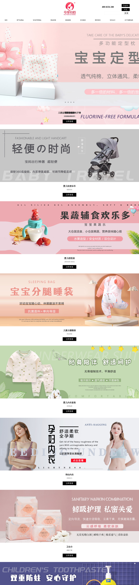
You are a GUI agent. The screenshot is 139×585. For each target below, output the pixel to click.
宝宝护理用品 (37, 20)
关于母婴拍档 (129, 20)
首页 (6, 20)
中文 (125, 9)
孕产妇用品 (20, 20)
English (125, 5)
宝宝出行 (112, 20)
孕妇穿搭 (53, 20)
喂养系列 (98, 20)
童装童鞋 (68, 20)
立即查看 (69, 121)
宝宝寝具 (83, 20)
